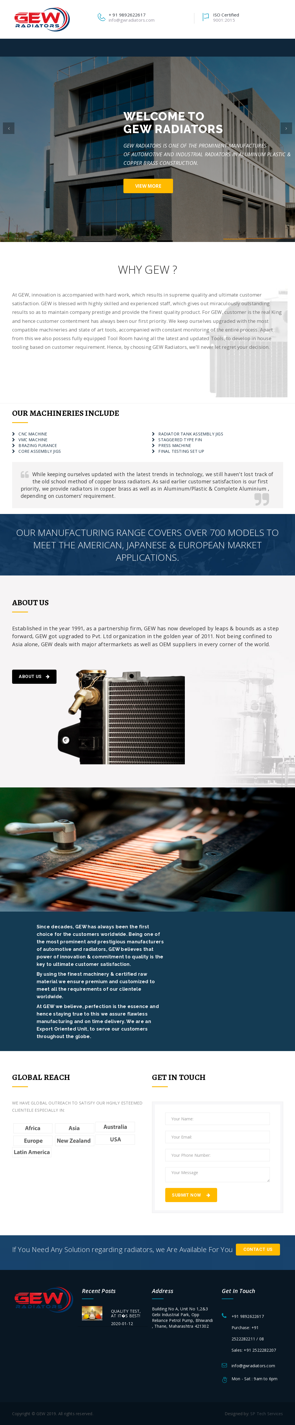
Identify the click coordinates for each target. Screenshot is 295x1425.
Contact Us (258, 1249)
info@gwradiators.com (132, 20)
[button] (8, 149)
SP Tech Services (266, 1413)
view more (148, 186)
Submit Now (191, 1195)
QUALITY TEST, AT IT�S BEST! (126, 1313)
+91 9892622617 (248, 1315)
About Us (34, 676)
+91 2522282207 (260, 1349)
